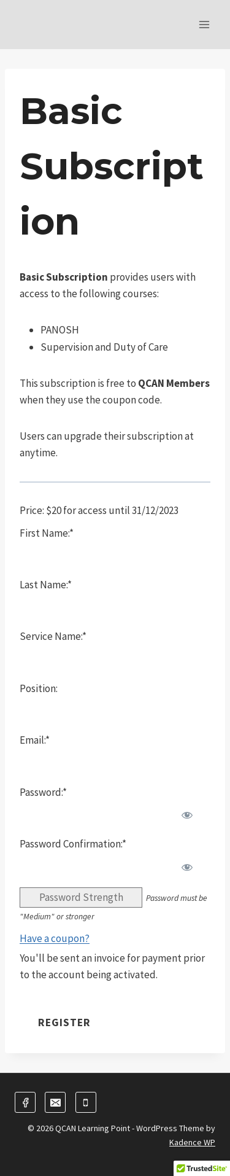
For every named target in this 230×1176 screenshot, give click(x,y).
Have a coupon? (55, 938)
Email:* (35, 740)
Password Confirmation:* (73, 844)
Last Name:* (46, 584)
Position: (39, 688)
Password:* (43, 792)
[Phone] (85, 1102)
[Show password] (187, 815)
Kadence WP (192, 1142)
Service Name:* (53, 636)
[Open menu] (204, 24)
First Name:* (47, 533)
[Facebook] (25, 1102)
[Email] (55, 1102)
